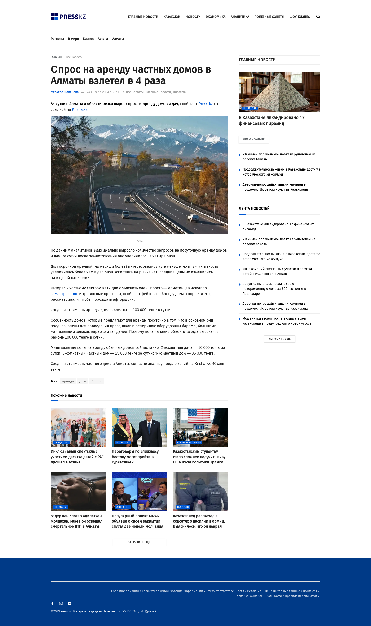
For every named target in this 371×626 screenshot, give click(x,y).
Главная (56, 57)
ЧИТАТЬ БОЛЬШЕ (254, 139)
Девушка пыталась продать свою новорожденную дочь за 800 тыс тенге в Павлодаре (274, 289)
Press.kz (205, 104)
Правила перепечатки (301, 596)
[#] (68, 15)
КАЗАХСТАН (171, 17)
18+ (267, 591)
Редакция (254, 591)
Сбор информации (125, 591)
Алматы (118, 39)
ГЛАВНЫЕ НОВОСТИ (143, 17)
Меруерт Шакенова (65, 92)
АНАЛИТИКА (240, 17)
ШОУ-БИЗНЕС (299, 17)
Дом (83, 381)
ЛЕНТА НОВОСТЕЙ (254, 208)
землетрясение (64, 294)
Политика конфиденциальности (258, 596)
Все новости (74, 57)
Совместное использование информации (173, 591)
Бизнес (88, 39)
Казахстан (180, 92)
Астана (103, 39)
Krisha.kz (80, 109)
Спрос (97, 381)
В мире (73, 39)
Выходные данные (287, 591)
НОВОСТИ (193, 17)
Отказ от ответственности (225, 591)
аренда (68, 381)
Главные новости (159, 92)
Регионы (57, 39)
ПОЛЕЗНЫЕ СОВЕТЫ (269, 17)
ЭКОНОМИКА (215, 17)
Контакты (310, 591)
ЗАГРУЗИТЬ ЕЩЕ (139, 542)
